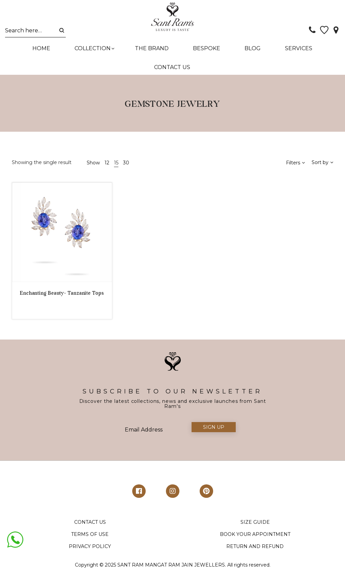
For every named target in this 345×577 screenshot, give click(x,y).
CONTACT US (90, 527)
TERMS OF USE (90, 540)
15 (116, 168)
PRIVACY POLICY (90, 552)
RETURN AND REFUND (255, 552)
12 (107, 168)
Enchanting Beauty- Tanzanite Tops (62, 298)
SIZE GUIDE (255, 527)
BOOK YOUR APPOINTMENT (255, 540)
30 (126, 168)
